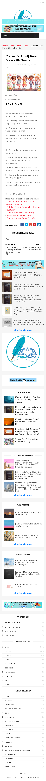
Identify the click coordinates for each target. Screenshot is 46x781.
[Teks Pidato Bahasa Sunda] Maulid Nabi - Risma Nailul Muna (27, 422)
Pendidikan (9, 718)
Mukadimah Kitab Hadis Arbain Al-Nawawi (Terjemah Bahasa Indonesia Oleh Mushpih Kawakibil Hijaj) (28, 411)
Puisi (7, 68)
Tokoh (8, 734)
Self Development (13, 709)
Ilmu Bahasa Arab (12, 627)
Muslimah (9, 763)
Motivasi (8, 746)
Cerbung (9, 677)
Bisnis (7, 713)
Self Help (9, 730)
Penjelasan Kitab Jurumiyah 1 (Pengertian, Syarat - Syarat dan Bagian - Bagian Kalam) (27, 432)
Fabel (7, 681)
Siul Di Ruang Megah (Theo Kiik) (21, 216)
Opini (7, 697)
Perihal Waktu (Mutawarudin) (20, 213)
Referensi (9, 726)
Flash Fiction (10, 664)
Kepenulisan (10, 767)
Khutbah (8, 701)
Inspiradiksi (10, 672)
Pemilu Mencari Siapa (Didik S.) (21, 219)
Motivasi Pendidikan (13, 738)
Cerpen (8, 652)
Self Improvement (12, 722)
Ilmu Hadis (9, 636)
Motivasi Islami (11, 705)
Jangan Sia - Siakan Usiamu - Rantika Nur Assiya (27, 441)
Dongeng (9, 668)
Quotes (8, 656)
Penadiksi (35, 778)
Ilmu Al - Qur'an (11, 631)
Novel (7, 685)
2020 (18, 778)
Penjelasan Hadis (12, 623)
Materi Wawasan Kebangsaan (18, 751)
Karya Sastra (31, 65)
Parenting (9, 759)
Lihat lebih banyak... (23, 331)
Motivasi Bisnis (11, 755)
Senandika (9, 660)
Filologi (8, 742)
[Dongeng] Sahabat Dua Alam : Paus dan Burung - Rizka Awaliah (28, 400)
